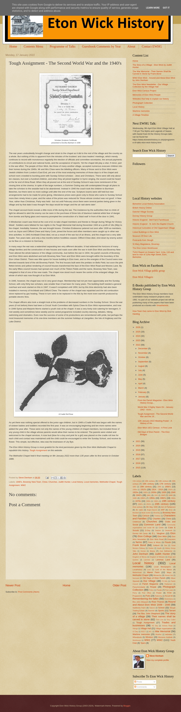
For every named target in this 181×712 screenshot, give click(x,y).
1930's (145, 492)
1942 (156, 495)
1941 (149, 495)
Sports (161, 610)
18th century (146, 486)
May (140, 379)
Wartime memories (141, 111)
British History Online (142, 208)
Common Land (152, 524)
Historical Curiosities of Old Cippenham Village (154, 228)
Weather (158, 634)
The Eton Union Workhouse (145, 248)
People (153, 587)
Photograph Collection (143, 103)
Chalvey (157, 516)
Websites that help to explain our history (151, 99)
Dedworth (168, 530)
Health (159, 548)
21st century (138, 507)
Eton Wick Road (157, 539)
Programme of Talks (63, 46)
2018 (138, 454)
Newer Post (13, 585)
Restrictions (168, 599)
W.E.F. (143, 631)
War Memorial (162, 631)
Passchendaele (139, 587)
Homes (143, 551)
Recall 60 (169, 596)
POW (169, 593)
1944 (170, 495)
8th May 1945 (152, 507)
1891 (134, 487)
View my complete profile (157, 660)
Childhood (137, 522)
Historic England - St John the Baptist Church (153, 224)
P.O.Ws (164, 581)
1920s (135, 492)
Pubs (148, 596)
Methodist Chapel (107, 482)
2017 (138, 459)
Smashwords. (162, 305)
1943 (163, 495)
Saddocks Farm (139, 608)
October (142, 357)
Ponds (159, 590)
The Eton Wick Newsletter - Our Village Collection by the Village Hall (150, 85)
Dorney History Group (142, 216)
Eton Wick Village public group (149, 270)
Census (145, 515)
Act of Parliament (168, 507)
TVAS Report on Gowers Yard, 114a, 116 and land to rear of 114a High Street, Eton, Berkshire (153, 254)
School (161, 607)
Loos (149, 570)
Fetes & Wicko (154, 542)
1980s (148, 501)
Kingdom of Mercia (140, 557)
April (140, 383)
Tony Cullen (171, 620)
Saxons (152, 608)
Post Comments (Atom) (28, 592)
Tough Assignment (38, 450)
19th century (168, 501)
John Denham (140, 553)
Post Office (146, 593)
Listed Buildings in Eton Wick (146, 232)
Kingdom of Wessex (157, 557)
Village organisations (164, 628)
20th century (162, 504)
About (131, 46)
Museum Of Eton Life (142, 236)
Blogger (126, 706)
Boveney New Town (32, 482)
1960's (163, 498)
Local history (77, 482)
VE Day (155, 626)
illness (152, 551)
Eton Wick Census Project (144, 91)
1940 (173, 492)
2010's (148, 504)
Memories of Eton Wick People (147, 95)
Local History (138, 107)
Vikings (135, 628)
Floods (168, 542)
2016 (138, 463)
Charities (157, 518)
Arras (171, 510)
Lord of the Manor (163, 570)
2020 (138, 445)
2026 (138, 327)
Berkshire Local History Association (148, 204)
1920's (170, 490)
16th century (148, 484)
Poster (158, 593)
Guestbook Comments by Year (101, 46)
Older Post (119, 585)
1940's (19, 482)
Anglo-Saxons (152, 510)
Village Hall (146, 628)
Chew (44, 482)
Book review (146, 513)
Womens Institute (165, 637)
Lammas (147, 560)
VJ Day (135, 631)
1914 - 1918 (157, 489)
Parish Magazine (150, 584)
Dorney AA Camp (140, 533)
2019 (138, 450)
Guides (151, 548)
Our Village (149, 581)
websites (168, 634)
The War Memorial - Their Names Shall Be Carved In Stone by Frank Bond (152, 72)
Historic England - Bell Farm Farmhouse (151, 220)
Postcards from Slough (143, 240)
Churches (52, 482)
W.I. (150, 631)
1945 (135, 498)
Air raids (139, 510)
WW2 (23, 485)
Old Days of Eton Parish (154, 578)
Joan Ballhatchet (166, 551)
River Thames (157, 602)
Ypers (143, 643)
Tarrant (172, 610)
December (143, 348)
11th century (137, 481)
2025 (138, 331)
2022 (138, 345)
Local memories (91, 482)
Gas (165, 545)
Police (151, 590)
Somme (151, 611)
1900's (168, 486)
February (142, 392)
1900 (159, 487)
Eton (172, 533)
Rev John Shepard (140, 602)
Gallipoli (156, 545)
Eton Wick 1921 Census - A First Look (155, 428)
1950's (143, 498)
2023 (138, 340)
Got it (166, 7)
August (141, 366)
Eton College (145, 536)
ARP (163, 510)
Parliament (168, 584)
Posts (138, 682)
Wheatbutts (137, 637)
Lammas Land (163, 559)
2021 (138, 441)
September (143, 361)
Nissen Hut (169, 575)
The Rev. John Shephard (148, 613)
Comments (140, 687)
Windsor (149, 637)
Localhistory (137, 570)
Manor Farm (153, 572)
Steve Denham (156, 656)
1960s (173, 498)
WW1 (147, 640)
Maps (169, 572)
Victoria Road (167, 626)
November (143, 353)
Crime (161, 528)
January (142, 396)
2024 (138, 336)
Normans (136, 578)
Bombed (136, 513)
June (140, 375)
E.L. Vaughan (158, 533)
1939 (163, 492)
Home (13, 46)
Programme (137, 596)
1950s (152, 498)
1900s (135, 490)
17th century (165, 484)
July (140, 370)
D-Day (147, 530)
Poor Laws (169, 590)
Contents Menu (33, 46)
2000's (140, 504)
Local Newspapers (162, 567)
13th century (150, 481)
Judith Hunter (64, 482)
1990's (156, 501)
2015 (138, 467)
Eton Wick (162, 536)
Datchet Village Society (143, 212)
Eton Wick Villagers (143, 277)
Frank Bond (139, 545)
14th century (163, 481)
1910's (143, 489)
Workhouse (137, 640)
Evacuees (171, 539)
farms (139, 542)
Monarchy (157, 575)
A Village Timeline (141, 115)
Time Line (159, 620)
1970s (138, 501)
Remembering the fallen (146, 598)
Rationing (158, 596)
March (141, 388)
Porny (135, 593)
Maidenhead (137, 572)
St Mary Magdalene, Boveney (146, 244)
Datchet (158, 530)
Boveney (157, 513)
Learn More (153, 7)
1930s (154, 492)
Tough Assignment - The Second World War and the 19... (155, 415)
